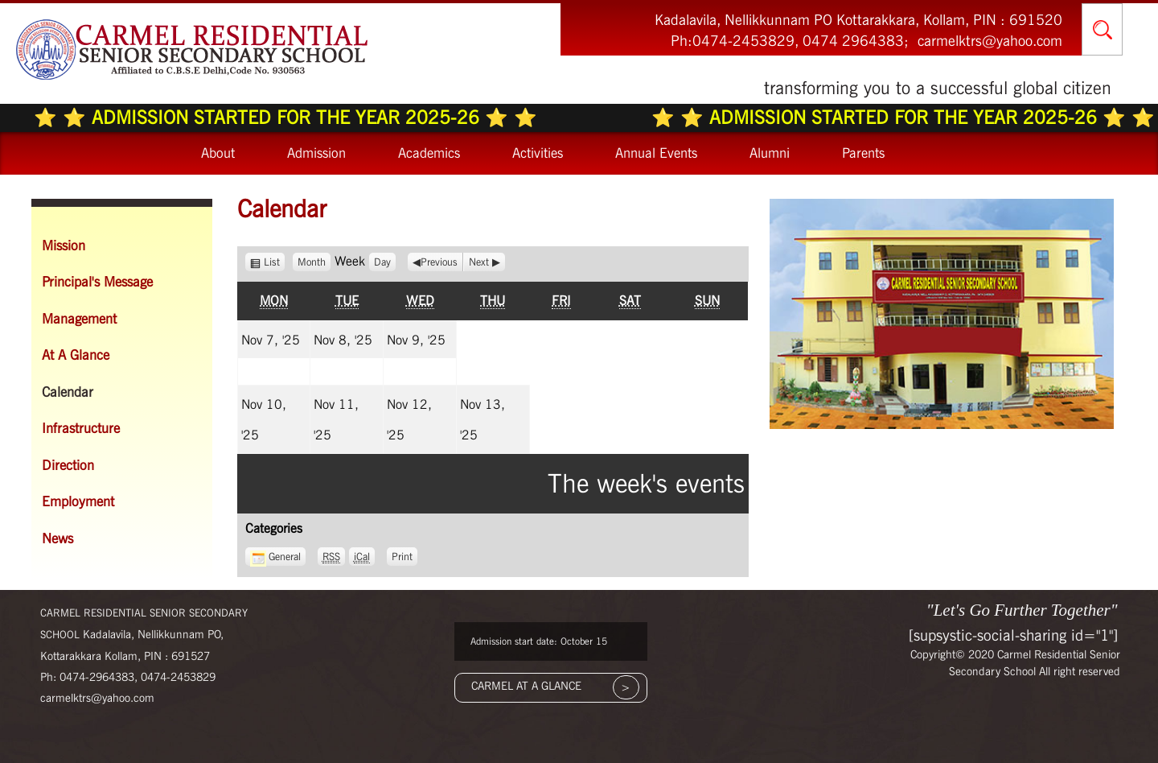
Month (312, 262)
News (57, 538)
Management (79, 319)
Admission (316, 153)
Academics (429, 153)
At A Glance (75, 355)
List (274, 262)
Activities (537, 153)
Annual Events (656, 153)
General (275, 557)
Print (404, 555)
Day (382, 262)
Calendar (67, 392)
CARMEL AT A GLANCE (526, 685)
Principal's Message (97, 282)
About (218, 153)
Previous (439, 262)
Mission (63, 245)
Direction (68, 465)
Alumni (769, 153)
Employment (78, 501)
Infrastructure (81, 428)
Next (479, 262)
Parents (863, 153)
